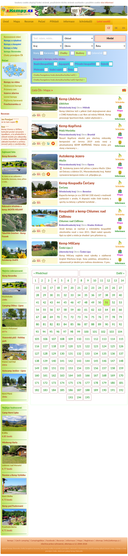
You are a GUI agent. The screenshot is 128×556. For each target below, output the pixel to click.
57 (58, 309)
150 (45, 368)
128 (45, 353)
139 (45, 361)
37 (99, 295)
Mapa (16, 21)
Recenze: (5, 113)
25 (106, 288)
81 (44, 324)
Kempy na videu (12, 82)
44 (58, 302)
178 (96, 383)
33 (72, 295)
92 (120, 324)
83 (58, 324)
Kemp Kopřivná (70, 126)
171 (37, 383)
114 (112, 339)
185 (62, 390)
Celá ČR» (37, 90)
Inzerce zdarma (11, 93)
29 (44, 295)
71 (65, 317)
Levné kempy (10, 96)
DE (116, 28)
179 (104, 383)
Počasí (41, 21)
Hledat (110, 38)
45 (65, 302)
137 (121, 353)
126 (121, 346)
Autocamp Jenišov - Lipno (14, 370)
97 (64, 331)
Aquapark (64, 64)
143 (79, 361)
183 (45, 390)
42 (44, 302)
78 (113, 317)
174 (62, 383)
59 (72, 309)
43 (51, 302)
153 (70, 368)
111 (87, 339)
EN (123, 28)
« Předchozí (40, 273)
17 (51, 288)
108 (62, 339)
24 (99, 288)
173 (53, 383)
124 (104, 346)
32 (65, 295)
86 (78, 324)
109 (70, 339)
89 (99, 324)
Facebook (50, 540)
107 (53, 339)
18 (58, 288)
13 (115, 280)
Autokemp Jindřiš (10, 260)
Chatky (63, 53)
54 (37, 309)
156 (96, 368)
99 (78, 331)
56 (51, 309)
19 (65, 288)
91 (113, 324)
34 (78, 295)
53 (120, 302)
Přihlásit (54, 21)
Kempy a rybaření (12, 40)
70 (58, 317)
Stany (36, 53)
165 (79, 375)
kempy (10, 540)
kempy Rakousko (77, 551)
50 (99, 302)
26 (113, 288)
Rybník (104, 64)
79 (120, 317)
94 (44, 331)
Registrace (89, 540)
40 (120, 295)
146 (104, 361)
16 (44, 288)
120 (70, 346)
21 (78, 288)
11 (101, 280)
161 (45, 375)
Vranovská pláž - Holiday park (13, 339)
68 (44, 317)
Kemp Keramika (9, 156)
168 (104, 375)
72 (72, 317)
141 (62, 361)
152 (62, 368)
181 (121, 383)
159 (121, 368)
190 (104, 390)
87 (85, 324)
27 (120, 288)
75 (92, 317)
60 (78, 309)
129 (53, 353)
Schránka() (85, 21)
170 (121, 375)
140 (53, 361)
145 (96, 361)
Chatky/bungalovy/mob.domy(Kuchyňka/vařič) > (55, 75)
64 (106, 309)
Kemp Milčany (69, 243)
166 (87, 375)
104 (120, 331)
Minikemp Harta (9, 442)
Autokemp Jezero (71, 156)
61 (85, 309)
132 (79, 353)
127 (37, 353)
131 (70, 353)
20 (72, 288)
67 (37, 317)
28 (37, 295)
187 (79, 390)
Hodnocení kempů (13, 85)
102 (103, 331)
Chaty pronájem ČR (13, 55)
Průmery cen (10, 89)
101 (94, 331)
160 (37, 375)
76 (99, 317)
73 (78, 317)
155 (87, 368)
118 (53, 346)
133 (87, 353)
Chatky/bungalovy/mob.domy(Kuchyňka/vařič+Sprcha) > (59, 79)
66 (120, 309)
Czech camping (22, 540)
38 (106, 295)
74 (85, 317)
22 (85, 288)
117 (45, 346)
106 (45, 339)
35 (85, 295)
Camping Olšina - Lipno (12, 305)
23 (92, 288)
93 (37, 331)
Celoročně (97, 53)
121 (79, 346)
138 (37, 361)
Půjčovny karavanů (13, 100)
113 (104, 339)
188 (87, 390)
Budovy (80, 53)
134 (96, 353)
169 (112, 375)
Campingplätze (37, 540)
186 (70, 390)
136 (112, 353)
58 (65, 309)
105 (37, 339)
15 (37, 288)
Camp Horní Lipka (10, 412)
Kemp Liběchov (70, 99)
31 (58, 295)
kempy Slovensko (12, 51)
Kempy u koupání (12, 44)
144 (87, 361)
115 (121, 339)
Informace (68, 21)
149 (37, 368)
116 (37, 346)
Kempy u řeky (10, 48)
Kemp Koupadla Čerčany (76, 183)
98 (71, 331)
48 (85, 302)
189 (96, 390)
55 (44, 309)
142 (70, 361)
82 (51, 324)
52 (113, 302)
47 (78, 302)
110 (79, 339)
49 (92, 302)
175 (70, 383)
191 (112, 390)
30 (51, 295)
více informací (107, 2)
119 (62, 346)
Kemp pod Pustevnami (12, 506)
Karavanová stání (12, 36)
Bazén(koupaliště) (43, 64)
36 (92, 295)
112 (96, 339)
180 (112, 383)
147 (112, 361)
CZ (108, 28)
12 (108, 280)
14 (122, 280)
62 (92, 309)
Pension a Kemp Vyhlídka (14, 475)
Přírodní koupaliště (85, 64)
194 (79, 397)
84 (65, 324)
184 (53, 390)
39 (113, 295)
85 (72, 324)
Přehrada (39, 69)
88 (92, 324)
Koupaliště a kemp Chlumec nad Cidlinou (82, 214)
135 (104, 353)
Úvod (6, 21)
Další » (120, 273)
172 (45, 383)
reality (51, 548)
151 (53, 368)
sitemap (99, 540)
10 (94, 280)
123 (96, 346)
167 (96, 375)
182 (37, 390)
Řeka (70, 69)
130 (62, 353)
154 (79, 368)
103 (111, 331)
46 (72, 302)
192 (121, 390)
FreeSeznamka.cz (12, 104)
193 (70, 397)
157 (104, 368)
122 (87, 346)
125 (112, 346)
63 (99, 309)
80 (37, 324)
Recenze (29, 21)
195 (87, 397)
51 (106, 302)
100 (86, 331)
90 (106, 324)
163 (62, 375)
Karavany (49, 53)
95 (51, 331)
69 (51, 317)
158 (112, 368)
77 (106, 317)
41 (37, 302)
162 (53, 375)
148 (121, 361)
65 (113, 309)
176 (79, 383)
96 (57, 331)
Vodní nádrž (55, 69)
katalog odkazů (99, 548)
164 (70, 375)
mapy (112, 548)
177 (87, 383)
